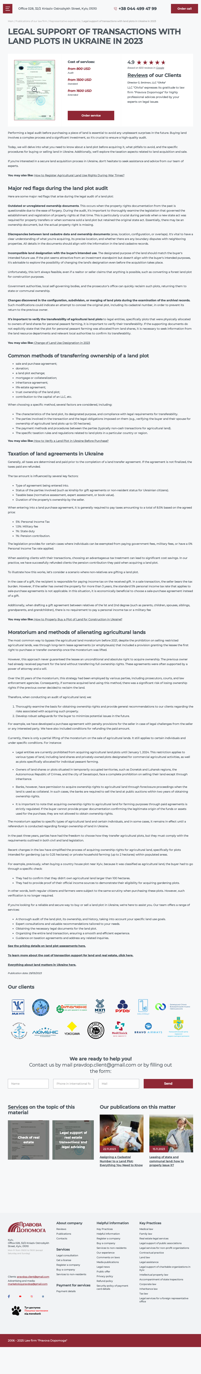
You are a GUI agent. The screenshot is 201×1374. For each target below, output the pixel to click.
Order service (91, 115)
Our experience (105, 1252)
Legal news (103, 1266)
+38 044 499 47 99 (138, 8)
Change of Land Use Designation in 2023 (61, 343)
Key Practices (105, 1229)
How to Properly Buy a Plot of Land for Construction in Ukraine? (77, 619)
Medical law (146, 1229)
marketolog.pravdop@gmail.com (28, 1283)
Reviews (137, 75)
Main (11, 21)
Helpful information (108, 1233)
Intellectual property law (153, 1274)
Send (168, 1083)
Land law (144, 1257)
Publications (63, 1233)
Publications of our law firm (31, 21)
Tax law (143, 1293)
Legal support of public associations (160, 1243)
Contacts (61, 1238)
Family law (145, 1233)
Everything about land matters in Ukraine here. (42, 965)
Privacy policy (105, 1276)
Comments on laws (108, 1257)
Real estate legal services (153, 1238)
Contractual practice (151, 1252)
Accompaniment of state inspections (161, 1279)
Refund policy (105, 1281)
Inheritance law (148, 1288)
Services (18, 1107)
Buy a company (65, 1269)
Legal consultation (67, 1255)
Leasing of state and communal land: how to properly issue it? (166, 1161)
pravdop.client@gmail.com (33, 1276)
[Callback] (184, 8)
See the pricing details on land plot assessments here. (47, 946)
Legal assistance (148, 1262)
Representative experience (64, 21)
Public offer (103, 1271)
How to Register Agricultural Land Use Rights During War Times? (79, 175)
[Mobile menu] (7, 8)
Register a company (68, 1264)
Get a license (63, 1260)
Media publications (108, 1262)
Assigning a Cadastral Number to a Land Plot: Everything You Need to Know (121, 1161)
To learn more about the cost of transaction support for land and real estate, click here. (70, 955)
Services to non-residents (71, 1274)
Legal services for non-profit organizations (164, 1247)
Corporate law (147, 1284)
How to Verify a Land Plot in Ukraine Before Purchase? (71, 441)
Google (160, 67)
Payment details (66, 1291)
